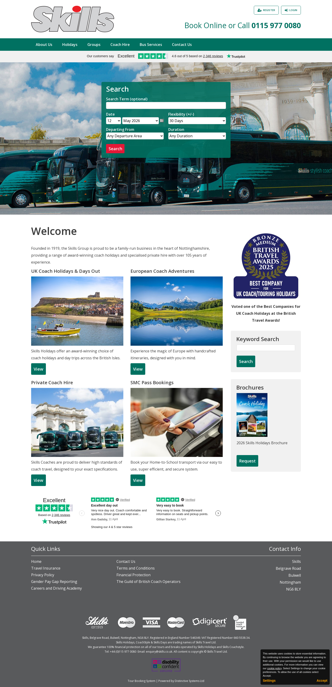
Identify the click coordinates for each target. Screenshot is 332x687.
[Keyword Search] (266, 348)
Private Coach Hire (52, 382)
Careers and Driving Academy (56, 588)
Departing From (120, 129)
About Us (44, 44)
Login (293, 10)
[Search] (166, 105)
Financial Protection (133, 574)
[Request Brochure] (247, 461)
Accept (322, 680)
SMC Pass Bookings (152, 382)
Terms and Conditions (135, 568)
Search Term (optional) (127, 99)
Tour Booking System (141, 681)
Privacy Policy (42, 574)
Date (110, 114)
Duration (176, 129)
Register (269, 10)
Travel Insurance (45, 568)
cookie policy (274, 668)
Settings (269, 680)
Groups (94, 44)
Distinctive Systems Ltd (189, 681)
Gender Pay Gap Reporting (54, 581)
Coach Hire (120, 44)
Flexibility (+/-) (181, 114)
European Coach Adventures (162, 271)
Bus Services (151, 44)
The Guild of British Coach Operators (148, 581)
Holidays (69, 44)
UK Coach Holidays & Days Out (65, 271)
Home (36, 561)
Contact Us (182, 44)
